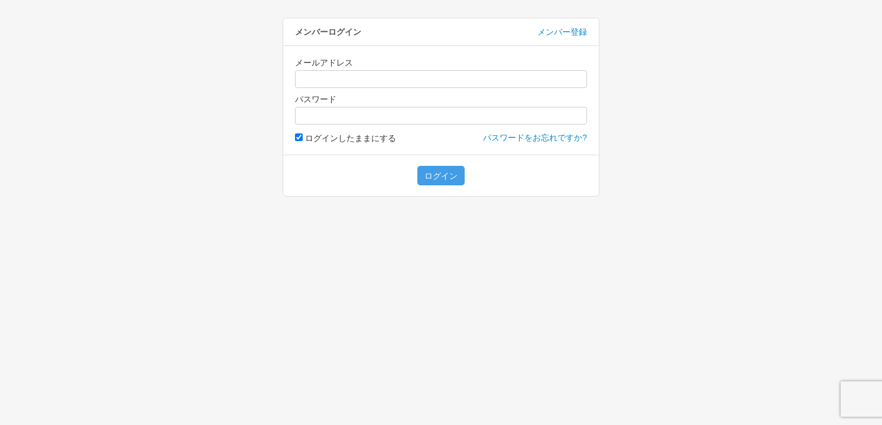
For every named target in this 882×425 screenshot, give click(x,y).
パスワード (315, 99)
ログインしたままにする (345, 138)
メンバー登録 (562, 32)
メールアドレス (324, 62)
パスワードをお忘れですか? (535, 137)
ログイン (441, 176)
